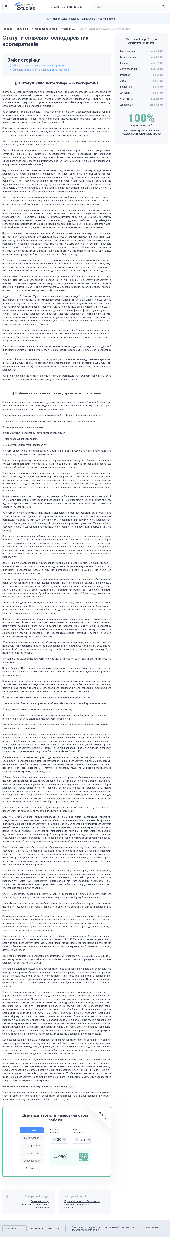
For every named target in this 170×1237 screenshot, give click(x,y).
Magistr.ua (109, 18)
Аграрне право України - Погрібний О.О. (54, 28)
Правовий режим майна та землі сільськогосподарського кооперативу (82, 1204)
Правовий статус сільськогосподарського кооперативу (35, 1204)
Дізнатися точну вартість (83, 1157)
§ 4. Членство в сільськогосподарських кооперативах (39, 69)
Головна (7, 28)
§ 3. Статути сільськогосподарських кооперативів (37, 65)
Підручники (22, 28)
